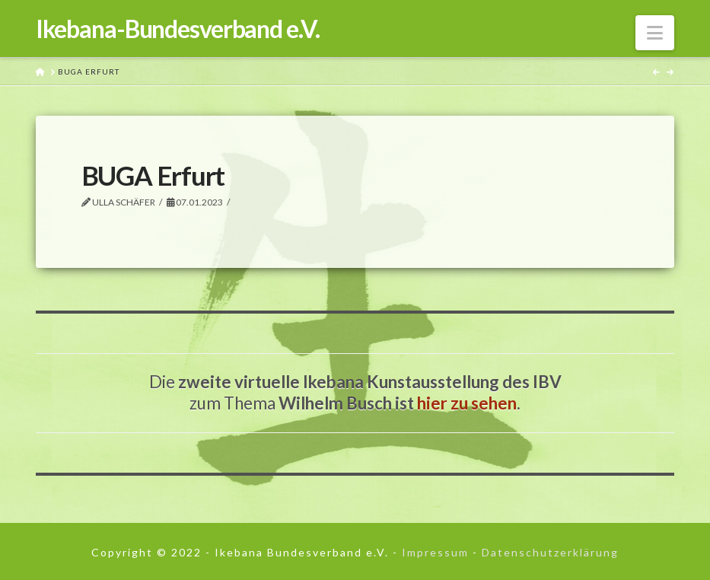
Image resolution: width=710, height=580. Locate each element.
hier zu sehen (467, 403)
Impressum (435, 552)
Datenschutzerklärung (550, 552)
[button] (654, 32)
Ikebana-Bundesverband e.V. (178, 29)
